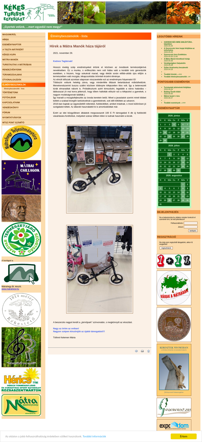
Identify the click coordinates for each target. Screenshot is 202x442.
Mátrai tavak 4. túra (172, 96)
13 (183, 128)
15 (183, 192)
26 (169, 200)
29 (169, 170)
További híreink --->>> (173, 74)
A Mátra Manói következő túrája (177, 59)
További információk (97, 437)
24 (169, 136)
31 (178, 170)
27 (183, 136)
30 (165, 140)
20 (183, 132)
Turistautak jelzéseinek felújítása (177, 87)
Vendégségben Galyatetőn (175, 63)
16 (165, 132)
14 (187, 128)
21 (187, 132)
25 (183, 166)
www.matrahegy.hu (10, 289)
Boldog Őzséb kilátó (172, 92)
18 (183, 162)
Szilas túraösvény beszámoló (176, 67)
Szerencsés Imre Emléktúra (175, 55)
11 (183, 158)
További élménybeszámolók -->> (177, 77)
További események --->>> (175, 103)
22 (183, 196)
